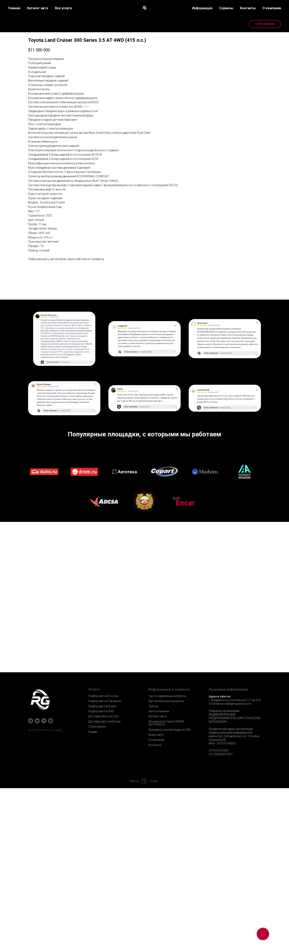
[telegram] (43, 882)
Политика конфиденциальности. (230, 865)
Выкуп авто (156, 896)
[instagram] (50, 882)
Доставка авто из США (103, 878)
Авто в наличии (159, 873)
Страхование (97, 888)
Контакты (155, 906)
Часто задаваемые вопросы (167, 857)
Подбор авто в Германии (104, 862)
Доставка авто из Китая (104, 883)
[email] (37, 882)
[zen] (30, 882)
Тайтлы (153, 868)
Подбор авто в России (103, 857)
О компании (156, 901)
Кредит (93, 893)
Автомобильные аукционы (166, 862)
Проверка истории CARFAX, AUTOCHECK (167, 885)
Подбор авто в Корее (102, 868)
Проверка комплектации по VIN (169, 891)
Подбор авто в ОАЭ (101, 873)
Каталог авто (158, 878)
